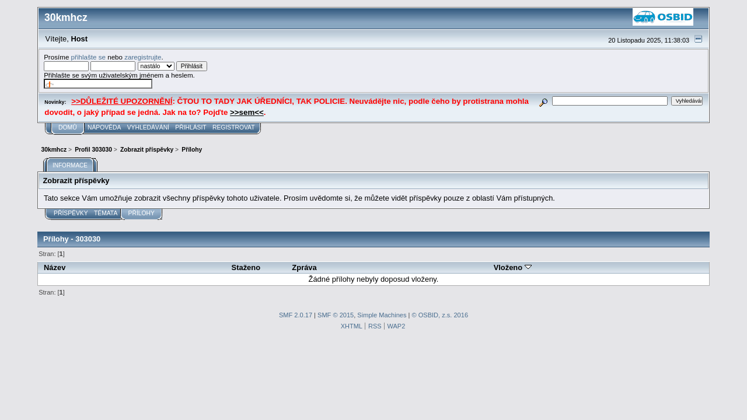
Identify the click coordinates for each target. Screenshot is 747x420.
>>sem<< (247, 112)
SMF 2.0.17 (295, 315)
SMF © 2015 (335, 315)
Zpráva (304, 267)
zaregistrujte (142, 57)
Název (54, 267)
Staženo (246, 267)
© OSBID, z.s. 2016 (440, 315)
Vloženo (513, 267)
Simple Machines (381, 315)
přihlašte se (88, 57)
